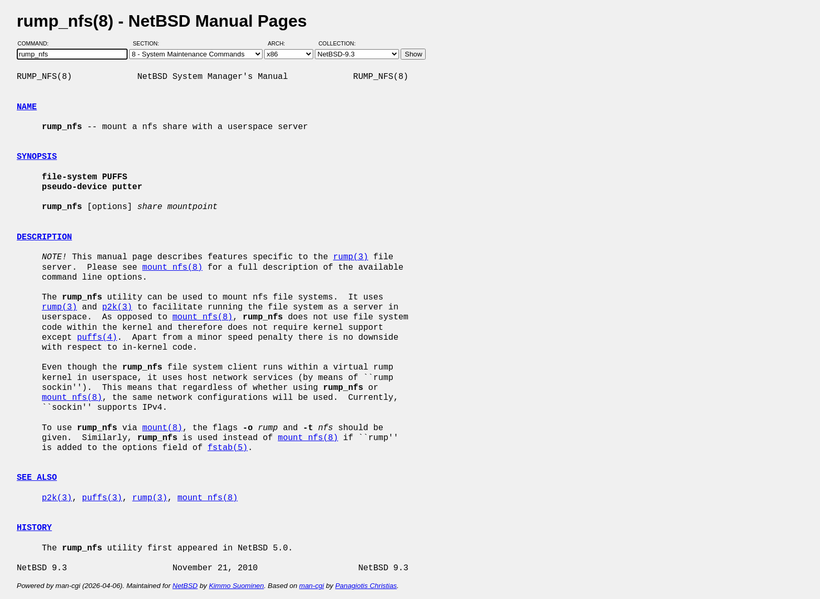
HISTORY (34, 528)
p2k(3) (117, 307)
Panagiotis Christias (366, 586)
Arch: (281, 43)
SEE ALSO (37, 477)
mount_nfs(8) (172, 267)
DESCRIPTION (44, 237)
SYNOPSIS (37, 157)
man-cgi (311, 586)
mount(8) (162, 428)
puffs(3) (102, 498)
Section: (148, 43)
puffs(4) (97, 337)
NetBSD (185, 586)
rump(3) (350, 257)
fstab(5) (228, 448)
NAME (27, 107)
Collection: (337, 43)
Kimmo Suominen (236, 586)
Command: (36, 43)
